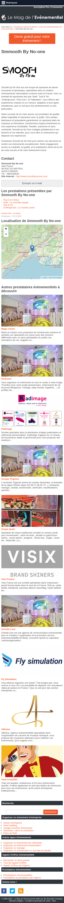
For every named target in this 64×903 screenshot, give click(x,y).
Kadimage (6, 429)
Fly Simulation (9, 679)
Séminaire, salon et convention (18, 830)
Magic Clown (8, 329)
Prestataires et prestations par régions (22, 877)
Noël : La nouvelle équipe (16, 202)
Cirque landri (8, 529)
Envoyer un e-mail (32, 183)
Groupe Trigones (10, 479)
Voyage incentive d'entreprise (17, 828)
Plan (54, 901)
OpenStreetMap (55, 278)
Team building (10, 825)
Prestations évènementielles (25, 27)
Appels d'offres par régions (16, 865)
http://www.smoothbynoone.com (31, 176)
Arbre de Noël (10, 833)
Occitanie (17, 213)
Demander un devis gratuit (16, 860)
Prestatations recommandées (17, 875)
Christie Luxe (8, 629)
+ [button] (6, 229)
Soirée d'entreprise (12, 823)
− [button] (6, 234)
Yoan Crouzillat (9, 779)
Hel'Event (6, 379)
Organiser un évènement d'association (22, 845)
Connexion (57, 7)
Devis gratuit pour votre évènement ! (32, 39)
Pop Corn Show (11, 200)
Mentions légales (16, 901)
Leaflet (44, 278)
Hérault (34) (6, 213)
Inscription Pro (41, 7)
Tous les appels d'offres (14, 863)
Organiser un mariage (14, 848)
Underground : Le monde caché (19, 207)
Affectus (5, 729)
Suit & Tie (8, 205)
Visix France (7, 579)
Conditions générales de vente (38, 901)
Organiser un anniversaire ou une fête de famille (27, 850)
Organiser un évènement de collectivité (22, 843)
